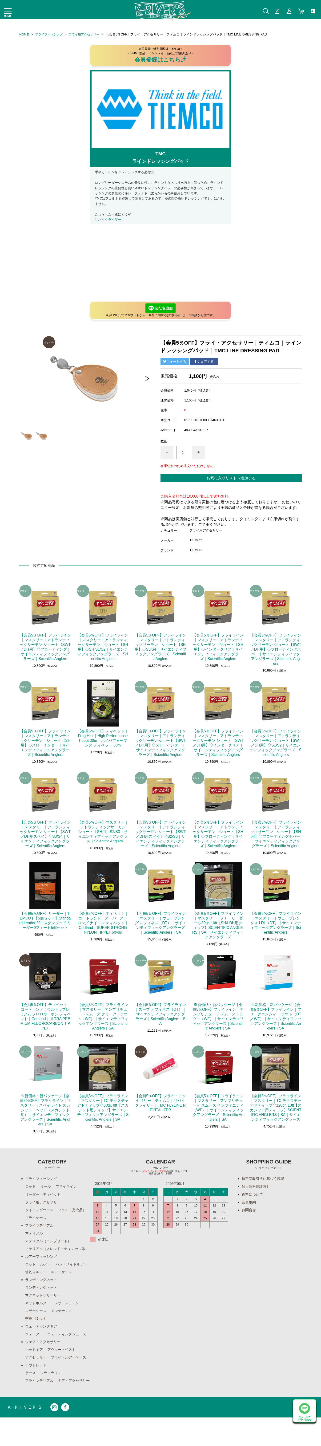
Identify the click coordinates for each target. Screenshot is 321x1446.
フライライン (68, 1187)
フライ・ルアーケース (71, 1376)
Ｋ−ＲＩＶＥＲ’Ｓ (25, 1435)
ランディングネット (42, 1296)
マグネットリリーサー (44, 1312)
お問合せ (249, 1211)
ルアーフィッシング (42, 1264)
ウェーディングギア (42, 1344)
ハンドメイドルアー (42, 1280)
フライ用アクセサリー (87, 34)
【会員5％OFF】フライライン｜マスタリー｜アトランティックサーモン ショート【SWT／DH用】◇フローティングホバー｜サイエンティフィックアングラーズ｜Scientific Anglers (275, 649)
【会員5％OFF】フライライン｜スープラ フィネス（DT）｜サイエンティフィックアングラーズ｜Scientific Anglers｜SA (160, 1014)
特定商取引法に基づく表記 (264, 1179)
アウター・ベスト (63, 1368)
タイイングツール (40, 1211)
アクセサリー (36, 1376)
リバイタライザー (108, 219)
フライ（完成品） (40, 1219)
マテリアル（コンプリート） (49, 1243)
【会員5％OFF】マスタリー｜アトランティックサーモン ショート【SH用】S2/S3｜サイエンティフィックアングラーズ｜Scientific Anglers (103, 831)
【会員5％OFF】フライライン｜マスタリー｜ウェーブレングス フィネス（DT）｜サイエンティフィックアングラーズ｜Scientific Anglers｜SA (160, 923)
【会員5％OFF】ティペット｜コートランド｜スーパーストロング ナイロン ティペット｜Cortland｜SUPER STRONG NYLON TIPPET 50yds (102, 923)
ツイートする (174, 361)
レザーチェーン (69, 1320)
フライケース (71, 1219)
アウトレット (36, 1384)
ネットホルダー (38, 1320)
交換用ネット (36, 1336)
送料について (253, 1195)
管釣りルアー (75, 1280)
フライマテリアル (40, 1227)
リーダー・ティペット (44, 1195)
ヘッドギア (34, 1368)
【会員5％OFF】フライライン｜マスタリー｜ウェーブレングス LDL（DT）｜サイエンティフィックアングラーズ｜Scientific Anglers (275, 923)
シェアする (204, 361)
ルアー (46, 1272)
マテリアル (34, 1235)
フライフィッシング (50, 34)
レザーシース (36, 1328)
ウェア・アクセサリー (44, 1360)
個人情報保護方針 (257, 1187)
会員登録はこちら (161, 59)
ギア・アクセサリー (42, 1408)
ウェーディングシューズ (69, 1352)
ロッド (30, 1187)
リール (46, 1187)
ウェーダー (34, 1352)
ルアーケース (36, 1288)
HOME (24, 34)
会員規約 (249, 1203)
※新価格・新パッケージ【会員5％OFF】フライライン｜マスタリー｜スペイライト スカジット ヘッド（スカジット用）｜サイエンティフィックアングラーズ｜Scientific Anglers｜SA (45, 1110)
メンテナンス (63, 1328)
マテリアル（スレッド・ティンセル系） (55, 1253)
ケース (30, 1392)
